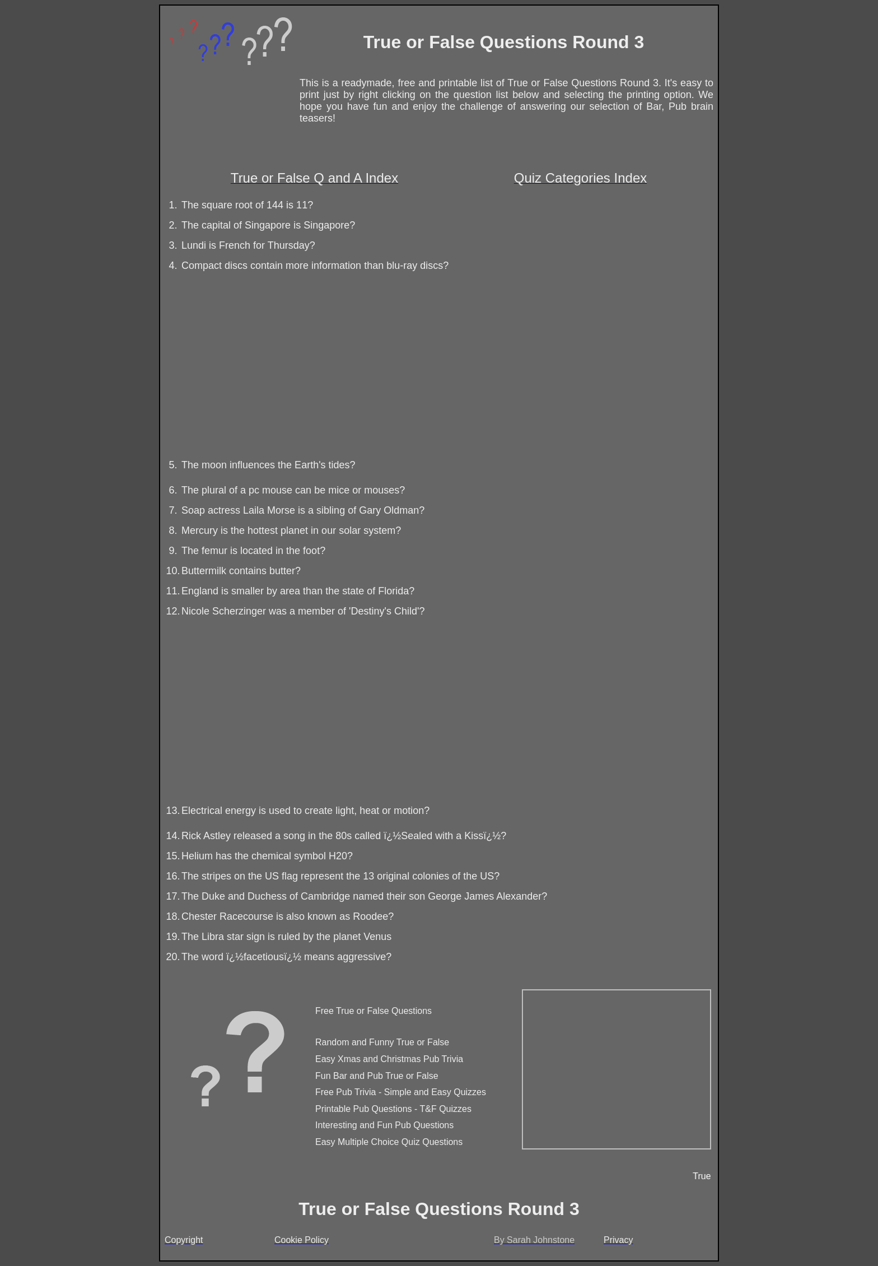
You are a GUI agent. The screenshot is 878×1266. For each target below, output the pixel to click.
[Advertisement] (436, 363)
